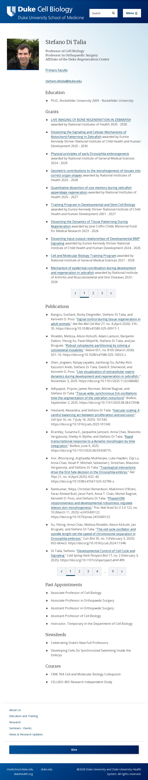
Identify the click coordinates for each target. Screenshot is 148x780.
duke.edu (46, 769)
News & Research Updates (26, 734)
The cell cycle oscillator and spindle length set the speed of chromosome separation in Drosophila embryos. (93, 534)
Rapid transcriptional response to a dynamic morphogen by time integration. (93, 441)
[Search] (113, 13)
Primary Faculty (56, 70)
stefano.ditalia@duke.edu (63, 81)
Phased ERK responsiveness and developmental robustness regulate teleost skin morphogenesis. (91, 503)
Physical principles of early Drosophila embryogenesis (90, 154)
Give (74, 749)
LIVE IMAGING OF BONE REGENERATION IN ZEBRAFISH (91, 120)
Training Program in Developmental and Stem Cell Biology (93, 205)
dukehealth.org (23, 774)
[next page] (111, 293)
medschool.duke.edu (20, 769)
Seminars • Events (20, 728)
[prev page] (75, 293)
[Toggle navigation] (132, 13)
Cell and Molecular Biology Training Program (83, 256)
